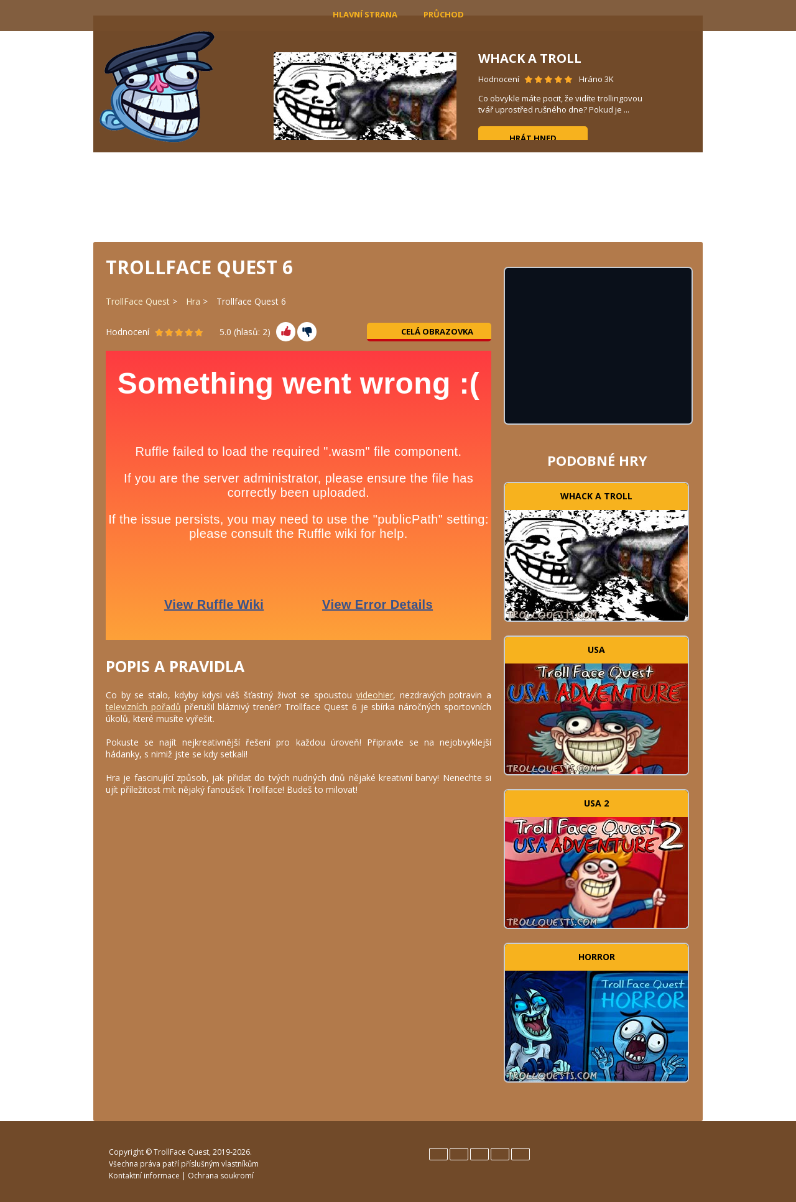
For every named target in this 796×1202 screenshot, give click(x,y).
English (438, 1154)
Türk (520, 1154)
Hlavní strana (365, 14)
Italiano (479, 1154)
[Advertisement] (398, 196)
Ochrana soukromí (221, 1175)
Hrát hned (533, 138)
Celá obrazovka (429, 331)
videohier (374, 695)
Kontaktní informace (144, 1175)
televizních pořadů (143, 707)
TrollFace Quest (138, 301)
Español (459, 1154)
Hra (193, 301)
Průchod (443, 14)
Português (500, 1154)
